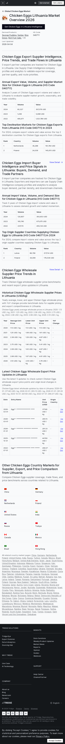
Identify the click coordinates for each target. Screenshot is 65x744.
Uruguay (48, 612)
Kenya (16, 587)
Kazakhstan (34, 571)
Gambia (53, 582)
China (33, 555)
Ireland (11, 579)
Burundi (28, 593)
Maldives (18, 577)
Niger (24, 609)
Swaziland (26, 612)
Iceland (30, 601)
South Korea (57, 561)
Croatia (5, 590)
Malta (39, 606)
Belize (37, 595)
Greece (5, 569)
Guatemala (40, 587)
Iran (59, 577)
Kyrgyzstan (39, 601)
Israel (60, 587)
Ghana (23, 601)
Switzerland (35, 579)
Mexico (52, 558)
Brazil (58, 558)
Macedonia (7, 606)
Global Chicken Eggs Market (16, 11)
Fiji (11, 601)
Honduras (45, 574)
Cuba (14, 598)
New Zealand (23, 582)
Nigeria (43, 571)
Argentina (6, 571)
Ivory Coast (29, 585)
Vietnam (54, 566)
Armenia (35, 590)
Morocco (18, 604)
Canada (44, 558)
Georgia (12, 582)
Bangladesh (7, 593)
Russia (30, 558)
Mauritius (47, 606)
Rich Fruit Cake (14, 38)
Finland (5, 582)
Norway (30, 609)
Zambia (10, 577)
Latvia (4, 579)
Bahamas (6, 595)
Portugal (45, 579)
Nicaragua (15, 571)
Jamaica (53, 579)
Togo (34, 612)
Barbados (50, 590)
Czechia (25, 566)
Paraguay (45, 609)
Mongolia (32, 606)
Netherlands (51, 555)
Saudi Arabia (32, 569)
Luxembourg (7, 604)
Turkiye (37, 558)
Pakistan (10, 574)
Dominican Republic (33, 598)
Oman (47, 566)
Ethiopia (5, 601)
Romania (25, 579)
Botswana (22, 595)
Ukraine (42, 569)
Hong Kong (7, 561)
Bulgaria (49, 577)
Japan (48, 561)
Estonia (54, 598)
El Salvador (52, 571)
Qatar (13, 585)
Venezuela (18, 590)
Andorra (28, 590)
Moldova (26, 604)
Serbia (53, 609)
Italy (53, 563)
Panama (29, 574)
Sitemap (34, 709)
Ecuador (46, 598)
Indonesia (21, 563)
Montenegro (36, 604)
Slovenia (45, 585)
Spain (42, 561)
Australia (31, 587)
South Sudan (15, 612)
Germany (41, 555)
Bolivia (56, 593)
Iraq (55, 577)
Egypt (32, 566)
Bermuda (42, 593)
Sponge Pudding (9, 35)
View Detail (62, 410)
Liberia (37, 585)
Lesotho (53, 601)
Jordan (24, 587)
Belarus (30, 595)
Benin (34, 593)
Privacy (19, 709)
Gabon (16, 601)
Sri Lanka (34, 577)
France (37, 563)
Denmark (50, 569)
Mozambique (7, 609)
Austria (20, 585)
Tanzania (6, 585)
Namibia (17, 609)
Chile (4, 577)
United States (15, 558)
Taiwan (18, 579)
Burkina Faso (18, 593)
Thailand (13, 569)
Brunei (49, 593)
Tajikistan (34, 582)
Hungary (40, 566)
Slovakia (58, 569)
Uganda (36, 574)
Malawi (55, 606)
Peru (11, 590)
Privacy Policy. (43, 736)
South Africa (44, 582)
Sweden (24, 571)
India (24, 558)
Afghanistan (51, 587)
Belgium (16, 561)
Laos (47, 601)
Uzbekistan (20, 574)
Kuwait (26, 577)
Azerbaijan (6, 566)
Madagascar (48, 604)
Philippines (16, 566)
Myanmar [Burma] (20, 606)
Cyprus (21, 598)
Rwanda (5, 612)
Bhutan (14, 595)
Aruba (42, 590)
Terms (26, 709)
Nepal (37, 609)
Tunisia (40, 612)
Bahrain (42, 577)
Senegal (54, 574)
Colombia (22, 569)
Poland (5, 558)
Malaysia (30, 563)
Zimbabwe (31, 614)
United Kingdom (9, 563)
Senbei (21, 35)
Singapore (46, 563)
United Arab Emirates (29, 561)
